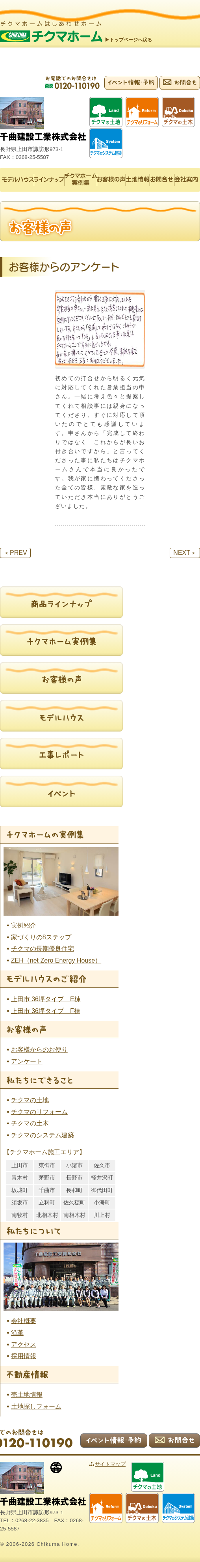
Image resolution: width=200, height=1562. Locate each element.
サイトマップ (110, 1464)
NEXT (184, 552)
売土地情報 (27, 1394)
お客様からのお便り (39, 1049)
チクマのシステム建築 (42, 1135)
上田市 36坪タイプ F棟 (45, 1011)
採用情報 (23, 1356)
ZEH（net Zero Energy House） (56, 960)
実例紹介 (23, 925)
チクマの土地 (30, 1100)
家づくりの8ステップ (41, 937)
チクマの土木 (30, 1123)
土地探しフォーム (36, 1406)
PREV (15, 552)
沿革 (17, 1332)
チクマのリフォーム (39, 1112)
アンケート (27, 1061)
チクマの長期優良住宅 (42, 948)
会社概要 (23, 1321)
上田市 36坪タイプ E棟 (46, 999)
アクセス (23, 1344)
